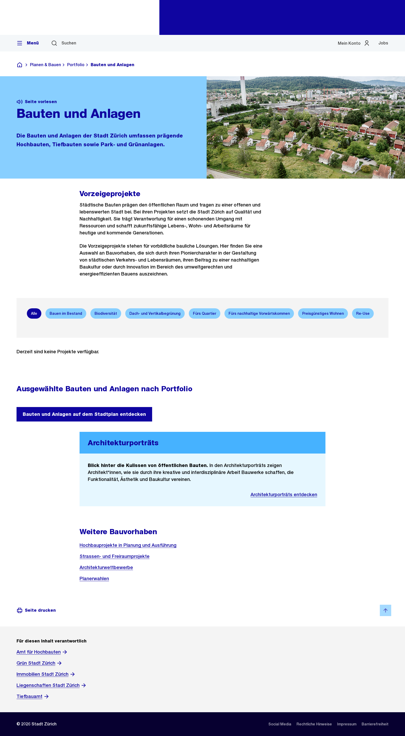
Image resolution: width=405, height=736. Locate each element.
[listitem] (279, 724)
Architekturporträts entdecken (284, 494)
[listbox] (202, 313)
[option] (34, 313)
